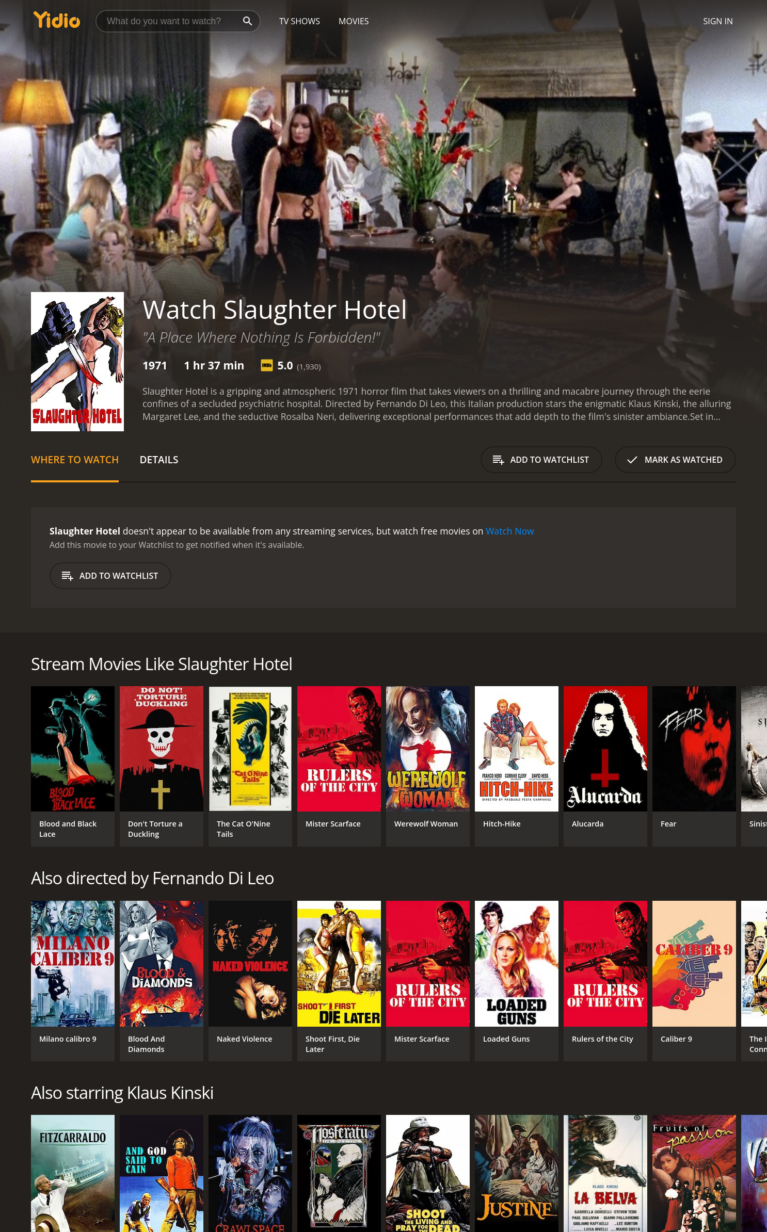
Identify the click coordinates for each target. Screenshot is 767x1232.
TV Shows (299, 21)
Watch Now (510, 531)
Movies (354, 21)
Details (158, 459)
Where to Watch (75, 459)
